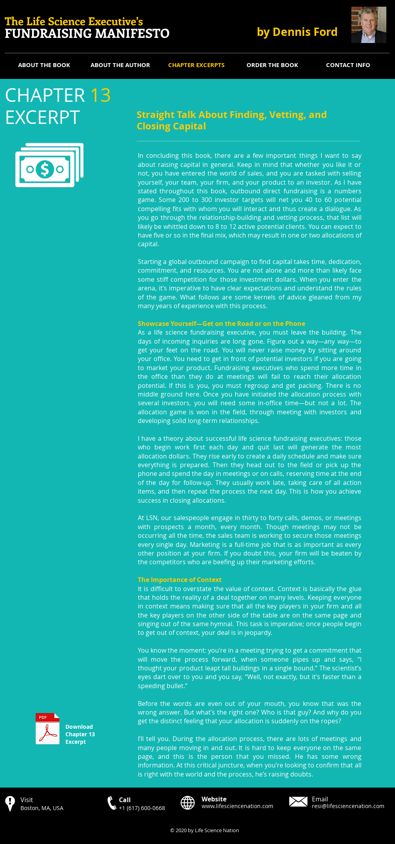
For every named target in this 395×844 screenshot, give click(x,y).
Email (320, 799)
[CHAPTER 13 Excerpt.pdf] (48, 729)
